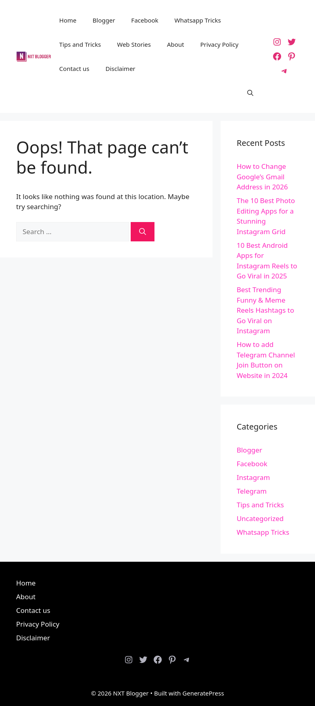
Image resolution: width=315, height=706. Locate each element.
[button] (250, 93)
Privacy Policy (219, 44)
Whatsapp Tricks (198, 20)
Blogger (104, 20)
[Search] (142, 231)
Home (68, 20)
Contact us (74, 68)
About (175, 44)
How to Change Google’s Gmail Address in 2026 (262, 176)
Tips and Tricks (80, 44)
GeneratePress (203, 693)
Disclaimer (121, 68)
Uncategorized (260, 518)
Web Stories (134, 44)
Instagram (253, 477)
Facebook (144, 20)
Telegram (252, 491)
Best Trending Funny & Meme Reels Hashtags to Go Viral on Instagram (265, 310)
